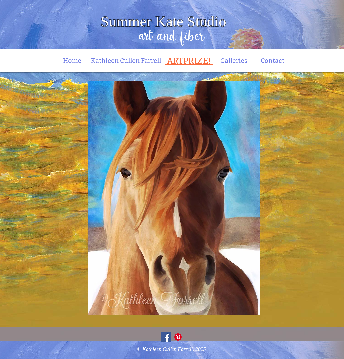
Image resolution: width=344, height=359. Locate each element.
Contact (273, 61)
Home (74, 61)
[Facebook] (166, 337)
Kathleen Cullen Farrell (126, 61)
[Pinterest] (178, 337)
